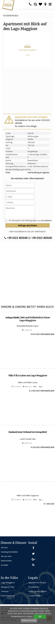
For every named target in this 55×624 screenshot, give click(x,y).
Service (4, 547)
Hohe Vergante (8, 595)
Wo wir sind (6, 556)
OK (40, 616)
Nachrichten (6, 560)
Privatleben (33, 587)
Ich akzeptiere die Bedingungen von (30, 220)
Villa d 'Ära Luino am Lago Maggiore (27, 375)
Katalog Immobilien (9, 552)
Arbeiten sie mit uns (37, 582)
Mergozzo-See (7, 587)
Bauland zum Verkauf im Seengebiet (28, 432)
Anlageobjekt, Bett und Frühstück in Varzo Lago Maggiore (27, 319)
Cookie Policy (34, 595)
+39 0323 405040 (16, 238)
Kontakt (4, 565)
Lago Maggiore (8, 582)
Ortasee (5, 591)
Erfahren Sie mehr (29, 620)
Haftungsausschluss (37, 591)
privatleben (47, 220)
